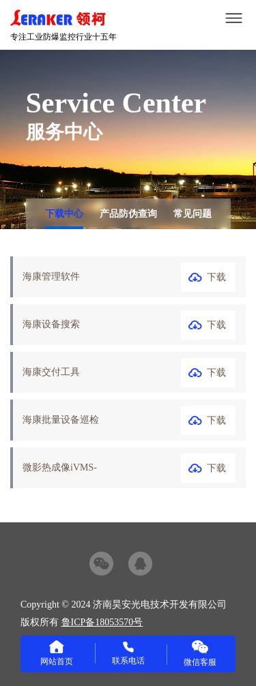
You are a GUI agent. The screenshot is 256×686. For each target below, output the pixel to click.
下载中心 (64, 214)
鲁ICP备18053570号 (102, 622)
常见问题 (192, 214)
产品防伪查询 (128, 214)
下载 (216, 277)
